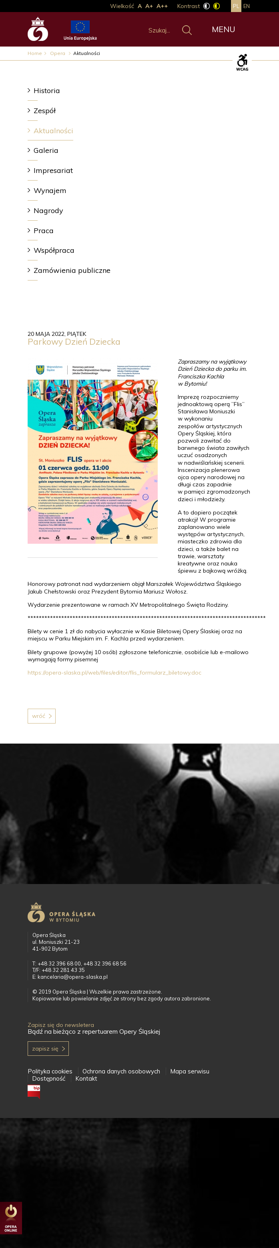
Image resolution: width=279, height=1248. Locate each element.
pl (236, 6)
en (246, 6)
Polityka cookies (50, 1071)
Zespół (45, 110)
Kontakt (86, 1078)
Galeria (46, 150)
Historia (47, 90)
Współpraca (54, 250)
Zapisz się (45, 1048)
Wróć (38, 716)
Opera (58, 53)
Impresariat (53, 170)
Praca (44, 230)
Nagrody (48, 210)
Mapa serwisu (189, 1071)
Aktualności (53, 130)
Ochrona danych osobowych (121, 1071)
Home (35, 53)
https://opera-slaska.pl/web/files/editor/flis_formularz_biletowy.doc (114, 672)
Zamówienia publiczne (72, 270)
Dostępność (48, 1078)
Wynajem (50, 190)
